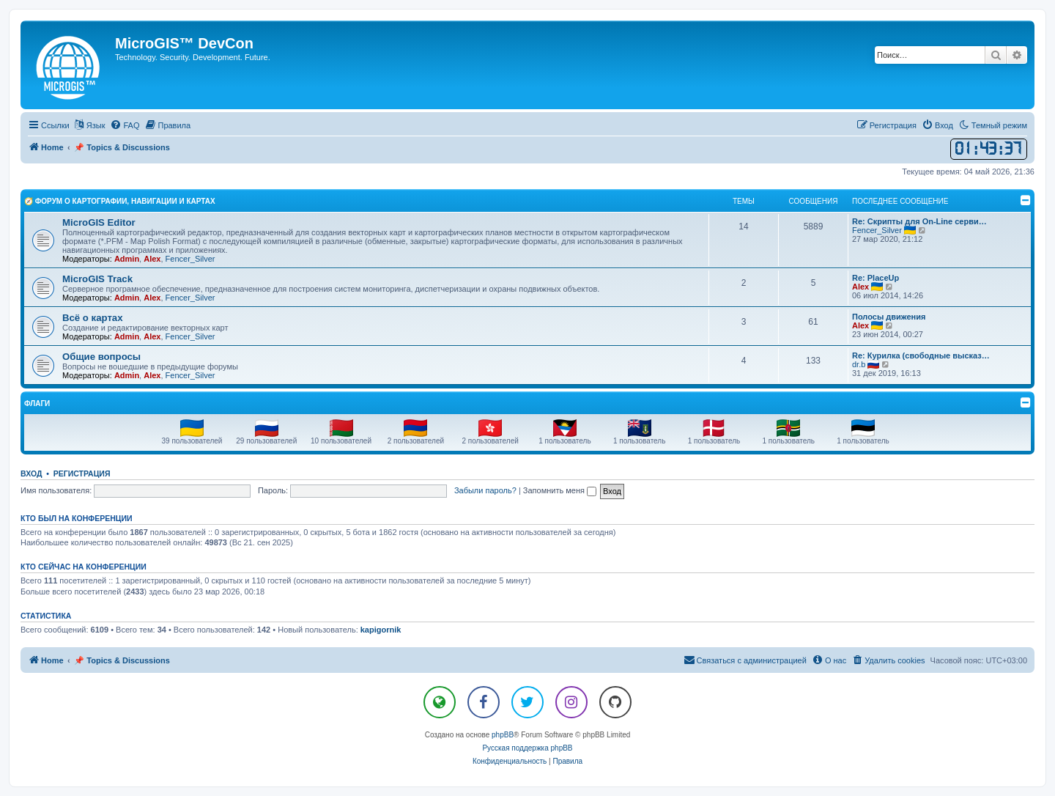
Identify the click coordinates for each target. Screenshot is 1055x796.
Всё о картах (92, 317)
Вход (31, 473)
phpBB (503, 735)
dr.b (858, 364)
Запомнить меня (559, 490)
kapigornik (380, 629)
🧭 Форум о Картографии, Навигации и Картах (119, 201)
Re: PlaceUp (875, 277)
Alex (152, 258)
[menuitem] (124, 125)
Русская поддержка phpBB (527, 748)
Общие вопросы (101, 356)
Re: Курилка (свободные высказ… (921, 355)
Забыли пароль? (485, 490)
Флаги (37, 403)
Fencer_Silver (190, 258)
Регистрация (82, 473)
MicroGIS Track (97, 278)
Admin (126, 258)
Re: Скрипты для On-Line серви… (919, 221)
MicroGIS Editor (99, 222)
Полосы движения (888, 316)
